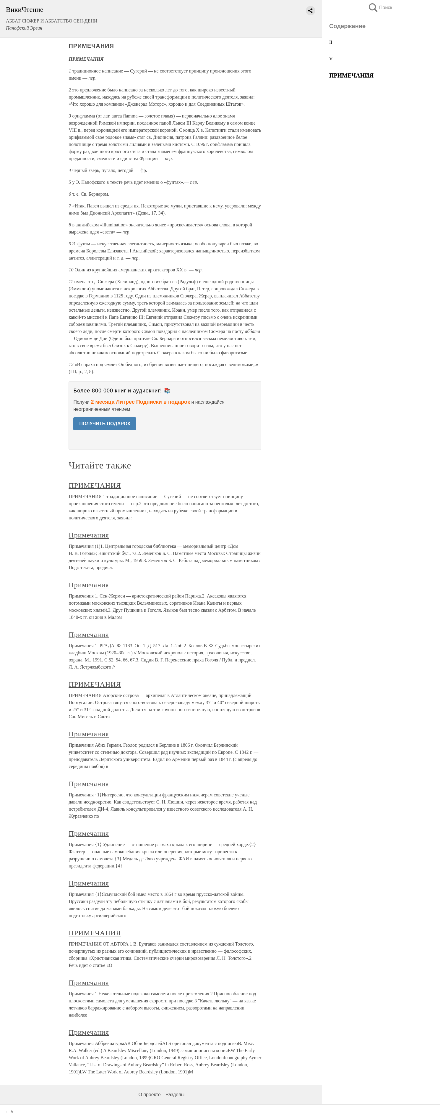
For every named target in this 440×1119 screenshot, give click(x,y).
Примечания (89, 535)
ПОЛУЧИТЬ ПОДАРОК (104, 423)
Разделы (174, 1094)
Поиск (380, 7)
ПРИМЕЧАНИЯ (95, 485)
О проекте (149, 1094)
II (330, 42)
